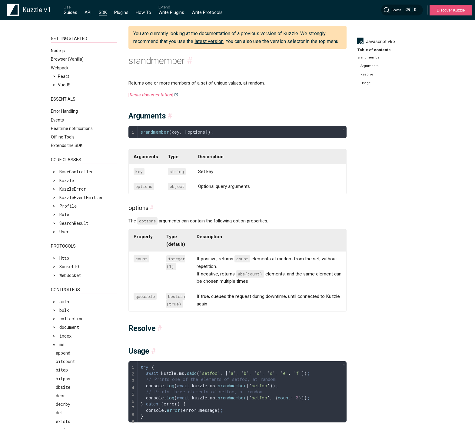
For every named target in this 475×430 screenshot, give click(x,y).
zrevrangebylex (73, 346)
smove (62, 107)
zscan (62, 372)
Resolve (366, 74)
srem (61, 141)
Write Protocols (207, 12)
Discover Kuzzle (451, 10)
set (59, 47)
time (61, 184)
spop (60, 124)
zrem (61, 304)
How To (143, 12)
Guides (70, 12)
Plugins (121, 12)
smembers (66, 99)
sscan (62, 150)
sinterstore (69, 82)
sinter (63, 73)
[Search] (402, 10)
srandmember (69, 133)
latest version (209, 41)
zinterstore (69, 252)
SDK (103, 12)
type (60, 210)
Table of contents (373, 50)
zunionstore (69, 389)
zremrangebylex (73, 312)
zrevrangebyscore (75, 355)
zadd (60, 218)
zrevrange (67, 338)
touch (62, 192)
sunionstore (69, 175)
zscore (63, 381)
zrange (63, 269)
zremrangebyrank (74, 321)
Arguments (369, 66)
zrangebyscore (71, 287)
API (88, 12)
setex (62, 56)
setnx (62, 65)
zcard (62, 227)
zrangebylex (69, 278)
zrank (62, 295)
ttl (59, 201)
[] (150, 95)
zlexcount (67, 261)
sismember (67, 90)
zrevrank (65, 363)
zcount (63, 235)
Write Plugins (171, 12)
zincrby (64, 244)
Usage (365, 83)
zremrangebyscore (75, 329)
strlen (63, 159)
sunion (63, 167)
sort (60, 116)
